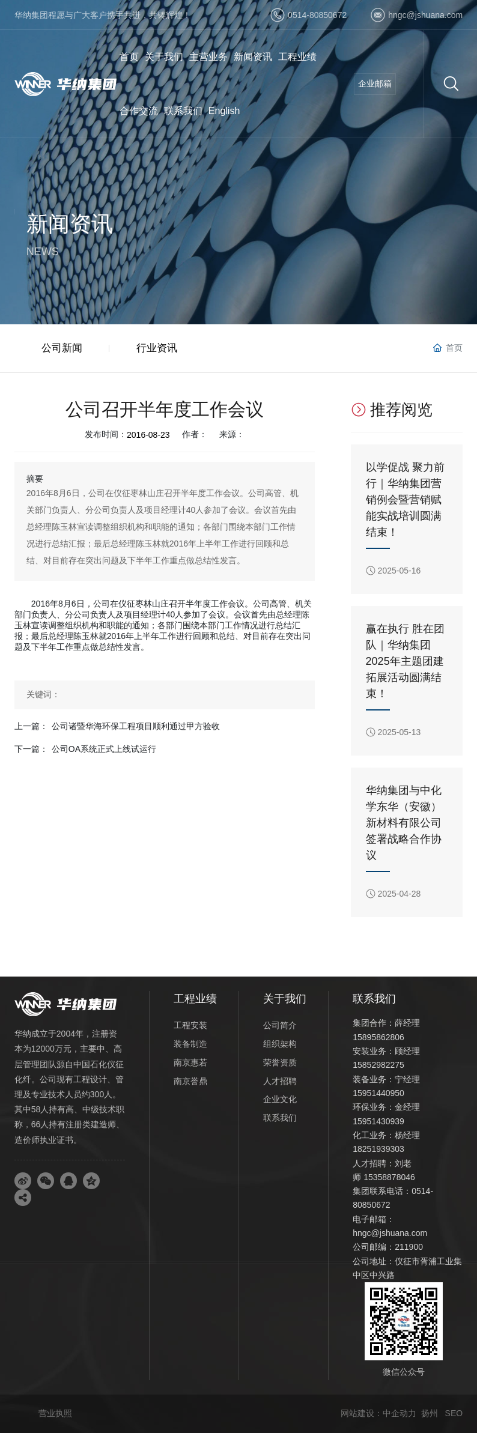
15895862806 (378, 1037)
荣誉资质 (280, 1062)
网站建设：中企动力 (378, 1413)
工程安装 (190, 1025)
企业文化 (280, 1099)
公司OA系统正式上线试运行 (104, 749)
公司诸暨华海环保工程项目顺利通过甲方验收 (136, 726)
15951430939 (378, 1121)
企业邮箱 (375, 83)
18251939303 (378, 1149)
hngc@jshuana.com (425, 15)
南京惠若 (190, 1062)
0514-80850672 (317, 15)
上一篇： (31, 726)
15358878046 (389, 1177)
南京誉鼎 (190, 1081)
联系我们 (280, 1117)
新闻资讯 (69, 223)
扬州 (429, 1413)
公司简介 (280, 1025)
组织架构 (280, 1044)
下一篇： (31, 749)
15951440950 (378, 1093)
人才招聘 (280, 1081)
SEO (454, 1413)
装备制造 (190, 1044)
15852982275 (378, 1065)
